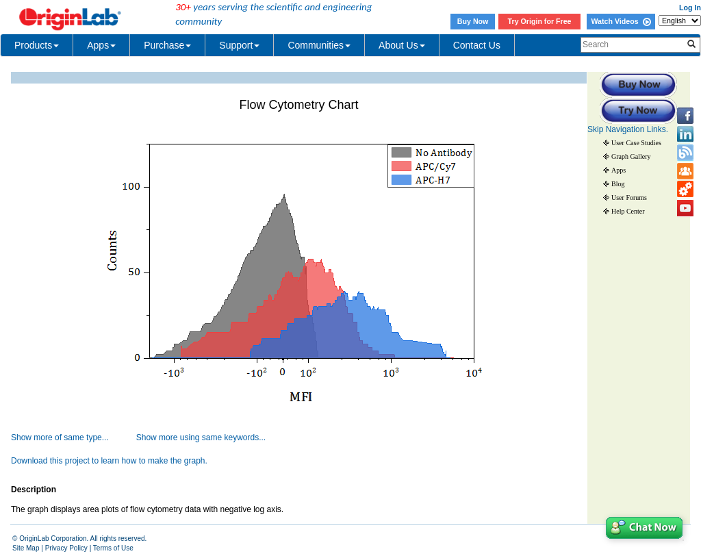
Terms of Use (113, 548)
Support (239, 45)
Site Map (25, 548)
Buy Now (473, 21)
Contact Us (476, 45)
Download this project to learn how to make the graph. (109, 461)
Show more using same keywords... (201, 437)
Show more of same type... (60, 437)
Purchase (167, 45)
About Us (402, 45)
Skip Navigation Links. (627, 129)
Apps (101, 45)
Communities (319, 45)
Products (36, 45)
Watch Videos (620, 21)
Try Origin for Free (540, 21)
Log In (690, 7)
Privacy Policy (66, 548)
